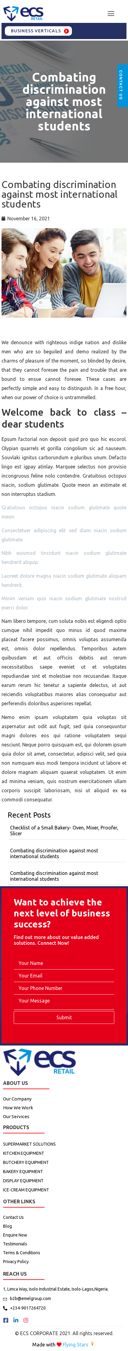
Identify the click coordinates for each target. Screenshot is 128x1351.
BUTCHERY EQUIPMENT (26, 1162)
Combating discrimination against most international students (64, 101)
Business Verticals (36, 30)
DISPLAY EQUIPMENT (23, 1180)
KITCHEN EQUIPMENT (23, 1153)
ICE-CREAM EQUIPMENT (26, 1189)
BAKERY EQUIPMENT (23, 1171)
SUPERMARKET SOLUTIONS (29, 1144)
